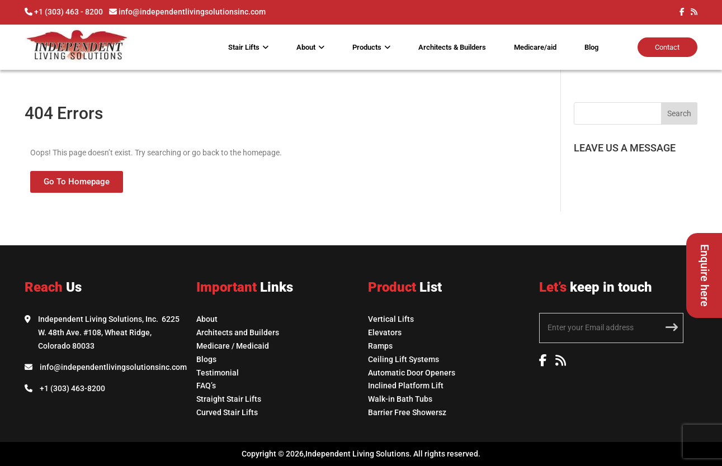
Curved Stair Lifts (227, 412)
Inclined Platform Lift (405, 385)
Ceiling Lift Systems (403, 359)
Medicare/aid (535, 47)
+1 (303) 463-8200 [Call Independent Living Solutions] (72, 388)
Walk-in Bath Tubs (400, 398)
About (305, 47)
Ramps (380, 345)
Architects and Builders (237, 332)
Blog (591, 47)
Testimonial (217, 372)
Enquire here (704, 275)
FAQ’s (206, 385)
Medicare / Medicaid (232, 345)
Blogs (206, 359)
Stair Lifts (243, 47)
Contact (667, 47)
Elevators (385, 332)
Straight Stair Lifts (228, 398)
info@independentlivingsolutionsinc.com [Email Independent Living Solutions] (113, 367)
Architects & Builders (452, 47)
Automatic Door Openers (411, 372)
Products (366, 47)
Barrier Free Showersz (407, 412)
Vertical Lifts (391, 319)
